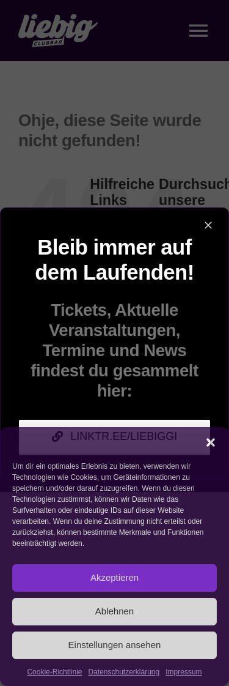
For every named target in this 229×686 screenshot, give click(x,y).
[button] (211, 442)
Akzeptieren (114, 577)
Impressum (183, 672)
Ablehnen (114, 611)
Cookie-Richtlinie (54, 672)
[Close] (208, 225)
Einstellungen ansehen (114, 644)
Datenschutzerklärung (123, 672)
